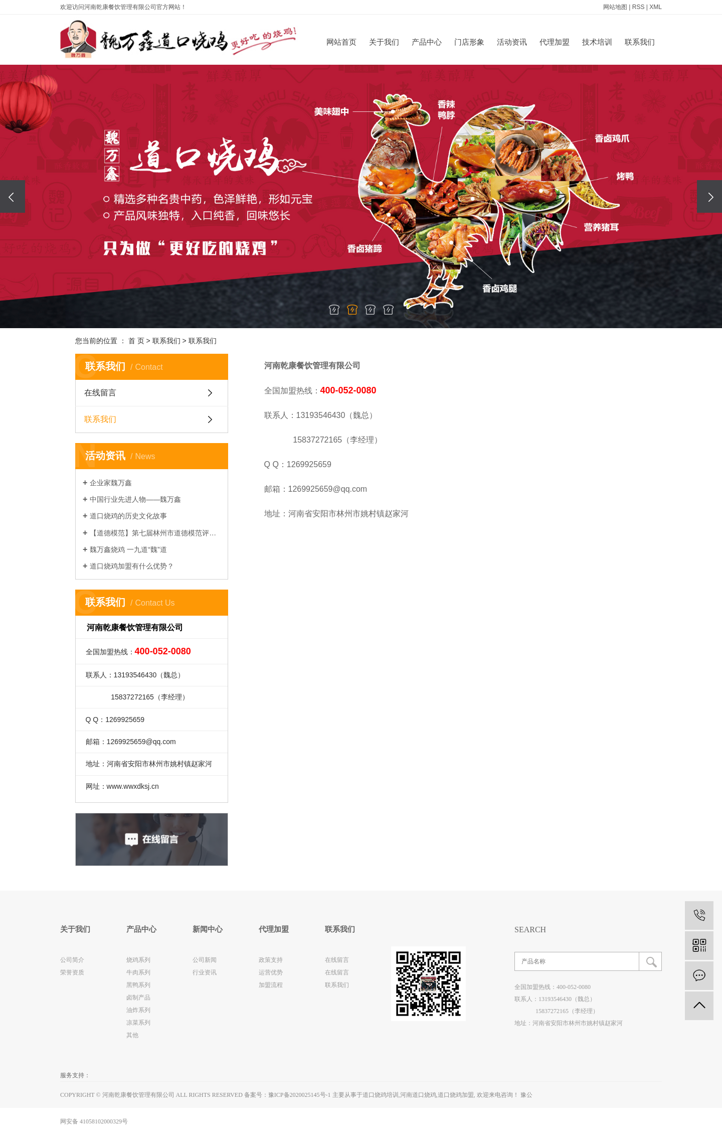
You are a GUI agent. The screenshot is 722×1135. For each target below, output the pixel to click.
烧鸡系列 (138, 959)
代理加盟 (554, 42)
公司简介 (72, 959)
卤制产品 (138, 997)
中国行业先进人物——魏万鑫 (135, 499)
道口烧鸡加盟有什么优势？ (132, 566)
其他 (132, 1035)
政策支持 (271, 959)
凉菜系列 (138, 1022)
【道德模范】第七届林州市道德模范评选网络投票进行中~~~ (155, 533)
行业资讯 (205, 972)
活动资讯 (512, 42)
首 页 (136, 341)
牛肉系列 (138, 972)
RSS (638, 7)
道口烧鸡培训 (381, 1094)
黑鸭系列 (138, 984)
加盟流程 (271, 984)
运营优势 (271, 972)
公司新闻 (205, 959)
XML (655, 7)
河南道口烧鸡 (418, 1094)
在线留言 (100, 392)
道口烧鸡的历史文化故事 (128, 516)
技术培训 (597, 42)
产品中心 (427, 42)
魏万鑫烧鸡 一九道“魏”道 (128, 549)
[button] (333, 309)
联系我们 (640, 42)
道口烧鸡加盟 (456, 1094)
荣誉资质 (72, 972)
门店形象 (469, 42)
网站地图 (615, 7)
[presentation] (12, 196)
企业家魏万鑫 (111, 483)
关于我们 (384, 42)
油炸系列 (138, 1010)
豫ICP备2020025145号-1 (299, 1094)
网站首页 (341, 42)
